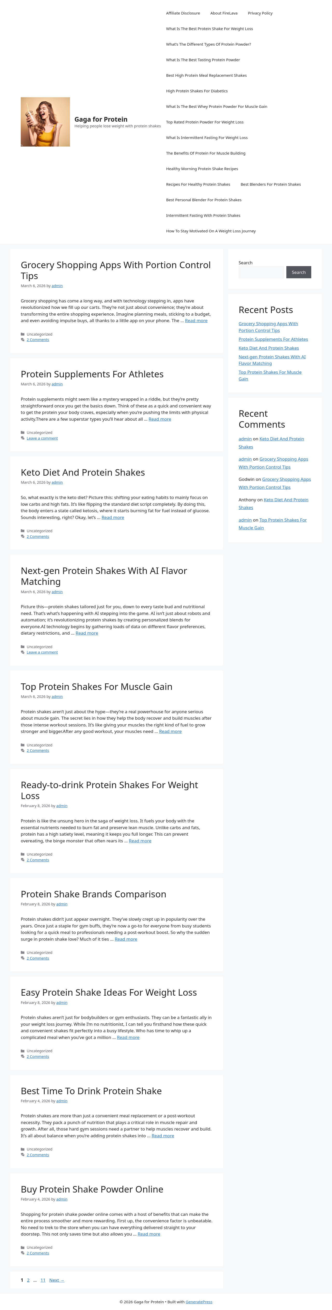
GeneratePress (199, 1301)
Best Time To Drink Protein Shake (91, 1091)
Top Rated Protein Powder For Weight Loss (205, 121)
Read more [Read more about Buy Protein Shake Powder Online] (149, 1234)
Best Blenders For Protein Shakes (271, 184)
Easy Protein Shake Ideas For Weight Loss (109, 992)
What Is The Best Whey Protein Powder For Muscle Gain (216, 106)
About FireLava (224, 13)
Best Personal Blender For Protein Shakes (203, 199)
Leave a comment (42, 438)
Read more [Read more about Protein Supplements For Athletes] (160, 419)
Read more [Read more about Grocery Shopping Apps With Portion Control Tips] (196, 320)
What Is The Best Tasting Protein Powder (203, 59)
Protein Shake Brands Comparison (94, 894)
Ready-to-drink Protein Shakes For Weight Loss (109, 790)
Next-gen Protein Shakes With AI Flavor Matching (104, 575)
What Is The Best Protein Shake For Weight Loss (209, 28)
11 (43, 1280)
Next (57, 1280)
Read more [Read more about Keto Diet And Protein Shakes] (113, 517)
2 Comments (38, 339)
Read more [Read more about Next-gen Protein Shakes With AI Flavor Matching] (87, 633)
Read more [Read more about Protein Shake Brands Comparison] (126, 939)
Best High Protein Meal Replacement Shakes (206, 75)
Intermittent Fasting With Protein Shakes (203, 215)
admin (245, 439)
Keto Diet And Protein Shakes (83, 472)
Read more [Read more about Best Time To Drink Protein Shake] (163, 1136)
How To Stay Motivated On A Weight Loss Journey (211, 230)
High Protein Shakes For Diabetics (196, 90)
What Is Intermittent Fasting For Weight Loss (206, 137)
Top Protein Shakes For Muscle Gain (96, 686)
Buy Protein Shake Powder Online (92, 1189)
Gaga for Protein (101, 119)
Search (246, 263)
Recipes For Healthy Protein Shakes (198, 184)
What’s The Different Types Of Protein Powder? (208, 44)
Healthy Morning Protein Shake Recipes (202, 168)
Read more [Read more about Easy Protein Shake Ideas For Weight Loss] (128, 1037)
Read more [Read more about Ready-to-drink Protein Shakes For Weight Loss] (140, 841)
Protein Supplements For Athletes (92, 374)
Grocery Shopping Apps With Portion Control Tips (116, 270)
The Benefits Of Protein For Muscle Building (205, 153)
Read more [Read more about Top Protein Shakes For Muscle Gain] (170, 731)
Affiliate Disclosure (183, 13)
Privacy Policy (260, 13)
